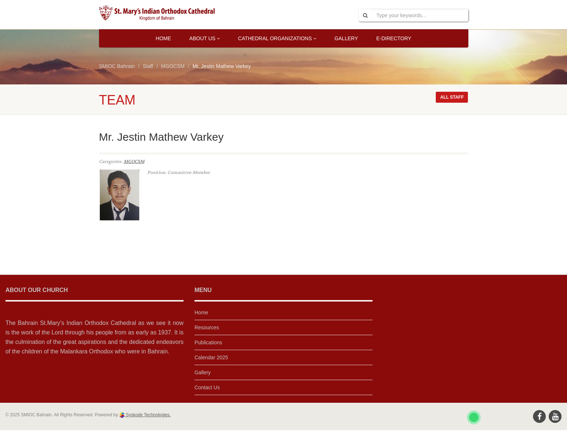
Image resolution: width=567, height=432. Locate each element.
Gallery (346, 38)
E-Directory (393, 38)
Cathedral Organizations (277, 38)
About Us (204, 38)
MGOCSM (134, 161)
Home (163, 38)
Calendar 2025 (211, 357)
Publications (208, 342)
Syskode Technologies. (148, 414)
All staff (452, 97)
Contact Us (207, 387)
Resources (206, 327)
